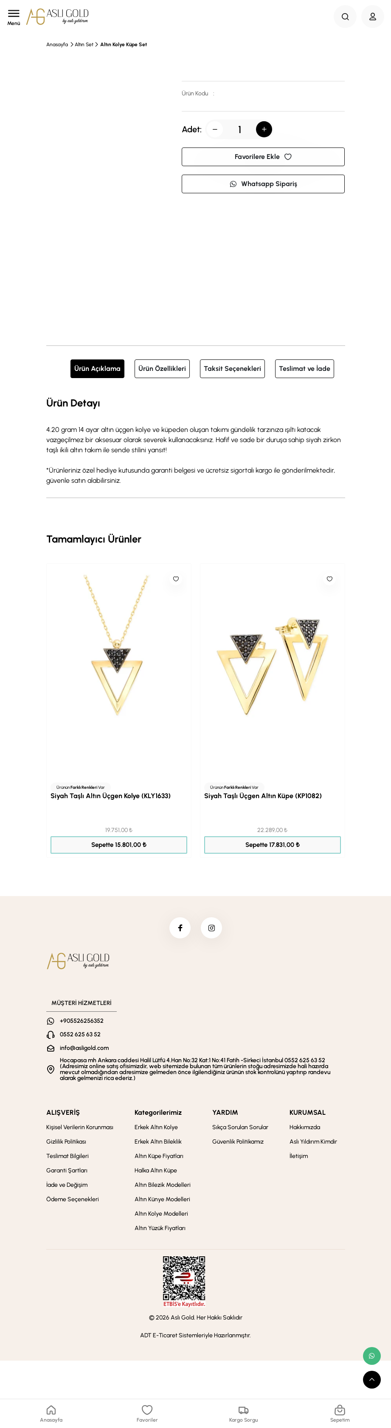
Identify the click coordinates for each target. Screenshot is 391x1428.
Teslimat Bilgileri (67, 1156)
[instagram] (211, 927)
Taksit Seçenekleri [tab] (232, 369)
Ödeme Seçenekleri (72, 1199)
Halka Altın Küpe (156, 1170)
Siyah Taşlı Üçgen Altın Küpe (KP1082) (263, 796)
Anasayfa (57, 44)
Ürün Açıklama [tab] (97, 369)
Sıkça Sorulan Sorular (240, 1127)
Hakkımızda (305, 1127)
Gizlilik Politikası (66, 1141)
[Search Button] (345, 16)
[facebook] (180, 927)
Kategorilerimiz (158, 1112)
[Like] (175, 579)
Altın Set (84, 44)
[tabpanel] (195, 440)
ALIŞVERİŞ (63, 1112)
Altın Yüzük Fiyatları (160, 1228)
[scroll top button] (372, 1380)
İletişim (299, 1156)
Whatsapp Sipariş (263, 184)
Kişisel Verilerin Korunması (79, 1127)
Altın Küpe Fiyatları (159, 1156)
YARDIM (225, 1112)
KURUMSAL (308, 1112)
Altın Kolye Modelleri (161, 1213)
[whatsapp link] (372, 1356)
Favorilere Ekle (263, 157)
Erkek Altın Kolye (156, 1127)
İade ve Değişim (66, 1185)
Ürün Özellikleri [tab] (162, 369)
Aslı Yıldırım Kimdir (313, 1141)
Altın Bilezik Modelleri (163, 1185)
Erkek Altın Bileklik (158, 1141)
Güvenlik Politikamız (238, 1141)
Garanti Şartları (66, 1170)
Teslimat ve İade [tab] (304, 369)
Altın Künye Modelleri (162, 1199)
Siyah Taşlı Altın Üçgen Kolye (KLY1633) (111, 796)
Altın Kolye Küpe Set (123, 44)
